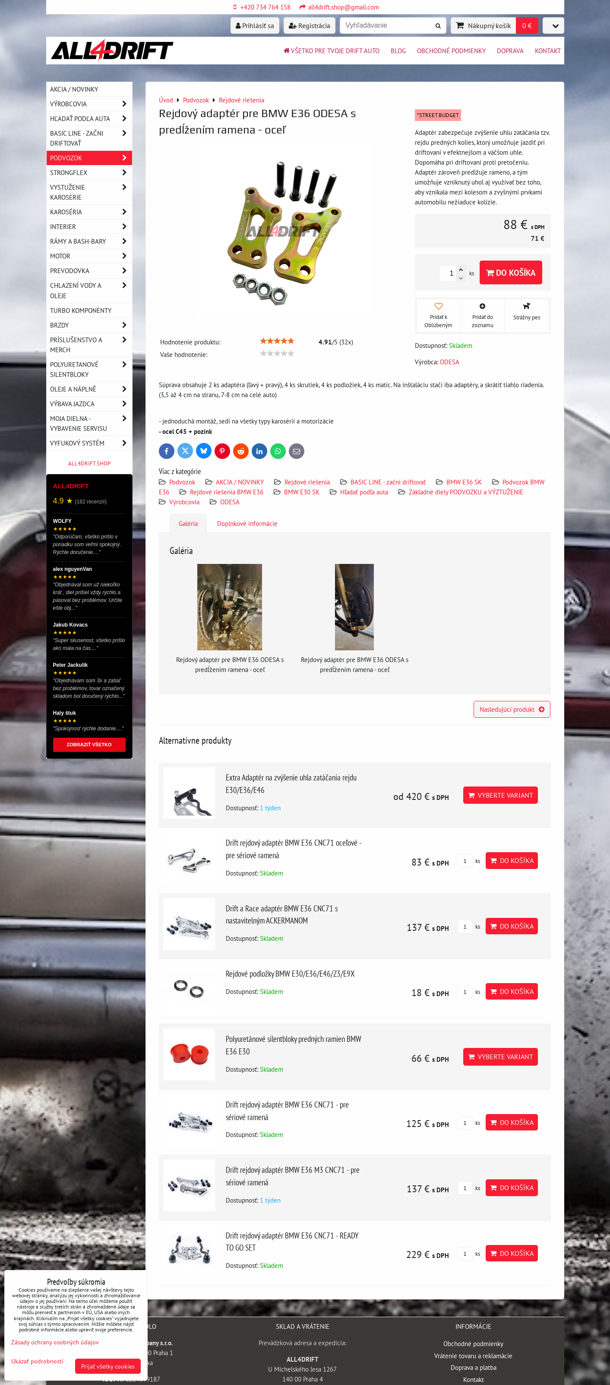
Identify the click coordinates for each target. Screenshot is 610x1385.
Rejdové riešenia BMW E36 (226, 491)
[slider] (277, 340)
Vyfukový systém (91, 443)
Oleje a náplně (91, 389)
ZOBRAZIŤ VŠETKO (89, 744)
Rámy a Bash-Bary (91, 241)
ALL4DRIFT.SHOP (89, 463)
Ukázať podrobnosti (37, 1361)
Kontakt (548, 50)
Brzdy (91, 325)
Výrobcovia (184, 501)
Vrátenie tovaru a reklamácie (473, 1355)
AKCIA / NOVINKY (240, 482)
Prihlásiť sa (255, 25)
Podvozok (183, 482)
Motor (91, 256)
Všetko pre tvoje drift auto (330, 50)
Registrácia (309, 25)
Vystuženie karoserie (91, 192)
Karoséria (91, 212)
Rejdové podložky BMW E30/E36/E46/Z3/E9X (290, 973)
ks (469, 861)
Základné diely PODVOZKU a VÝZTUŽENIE (466, 491)
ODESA (230, 501)
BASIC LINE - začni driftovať (388, 482)
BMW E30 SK (301, 491)
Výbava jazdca (91, 404)
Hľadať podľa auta (364, 491)
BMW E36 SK (464, 482)
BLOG (398, 50)
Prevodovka (91, 271)
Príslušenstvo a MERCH (91, 345)
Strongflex (91, 173)
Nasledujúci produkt (512, 709)
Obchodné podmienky (451, 50)
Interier (91, 227)
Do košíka (511, 272)
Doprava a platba (473, 1367)
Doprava (510, 50)
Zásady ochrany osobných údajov (55, 1342)
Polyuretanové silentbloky (91, 369)
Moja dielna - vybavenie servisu (91, 423)
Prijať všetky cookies (108, 1366)
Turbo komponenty (80, 310)
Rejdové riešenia (308, 482)
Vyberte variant (500, 795)
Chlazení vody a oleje (91, 290)
